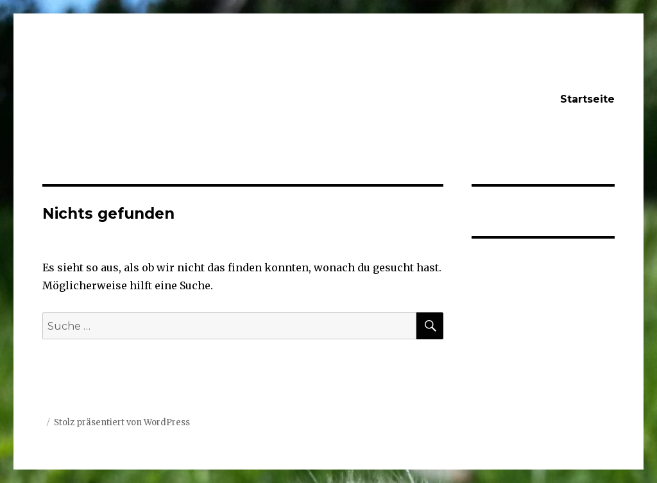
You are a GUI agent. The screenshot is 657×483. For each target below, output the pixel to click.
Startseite (587, 99)
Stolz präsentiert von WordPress (122, 422)
